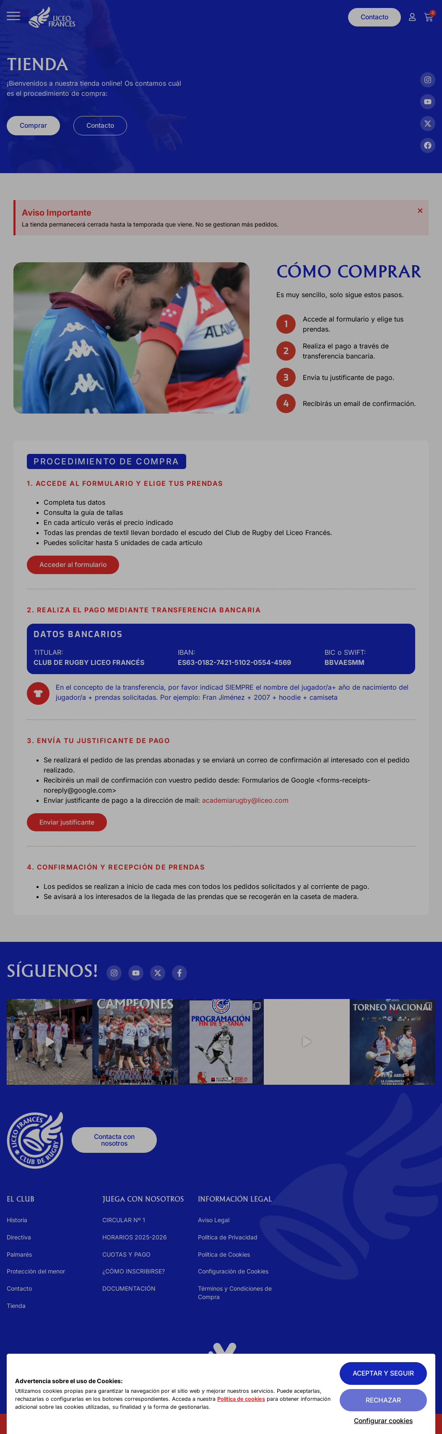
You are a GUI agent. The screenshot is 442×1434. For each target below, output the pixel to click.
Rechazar (382, 1400)
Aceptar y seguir (382, 1373)
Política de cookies (245, 1399)
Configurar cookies (382, 1420)
